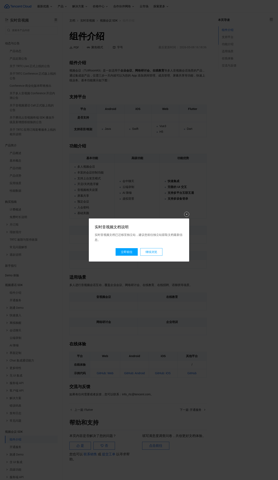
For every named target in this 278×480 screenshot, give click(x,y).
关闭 (186, 214)
